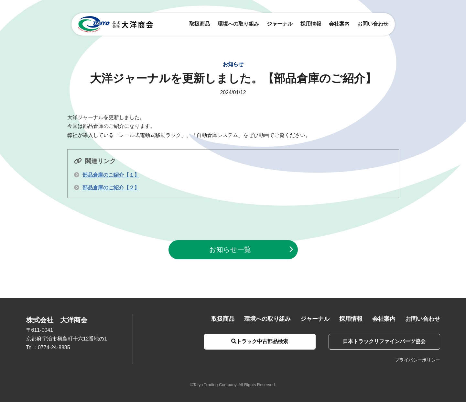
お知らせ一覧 (230, 249)
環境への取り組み (238, 24)
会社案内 (339, 24)
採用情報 (310, 24)
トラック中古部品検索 (257, 341)
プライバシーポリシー (417, 360)
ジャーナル (280, 24)
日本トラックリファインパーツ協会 (383, 341)
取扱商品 (199, 24)
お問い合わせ (372, 24)
